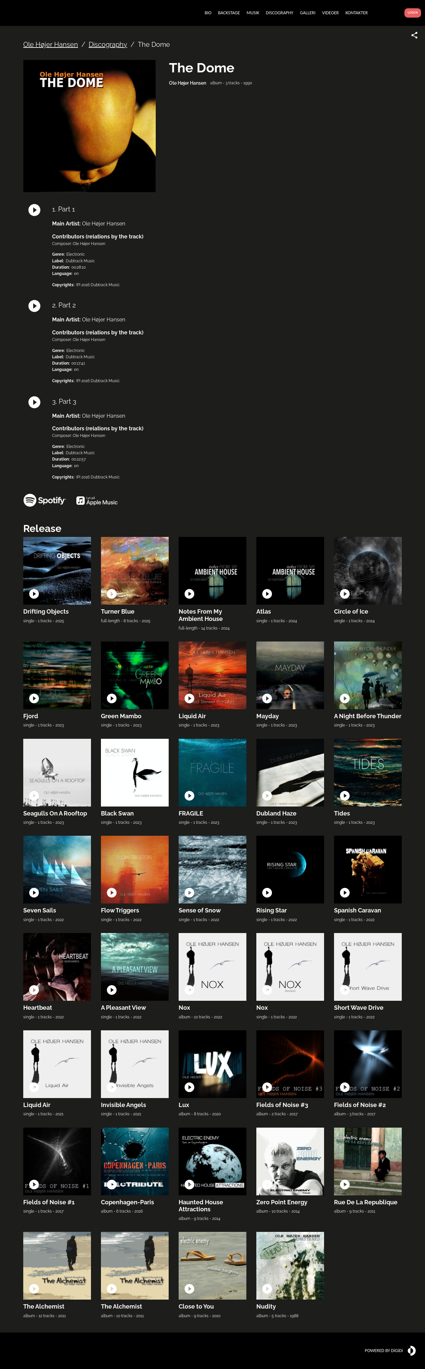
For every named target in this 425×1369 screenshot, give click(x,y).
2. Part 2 (64, 305)
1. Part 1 (63, 209)
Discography (108, 44)
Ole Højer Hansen (50, 44)
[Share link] (414, 35)
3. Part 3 (64, 401)
